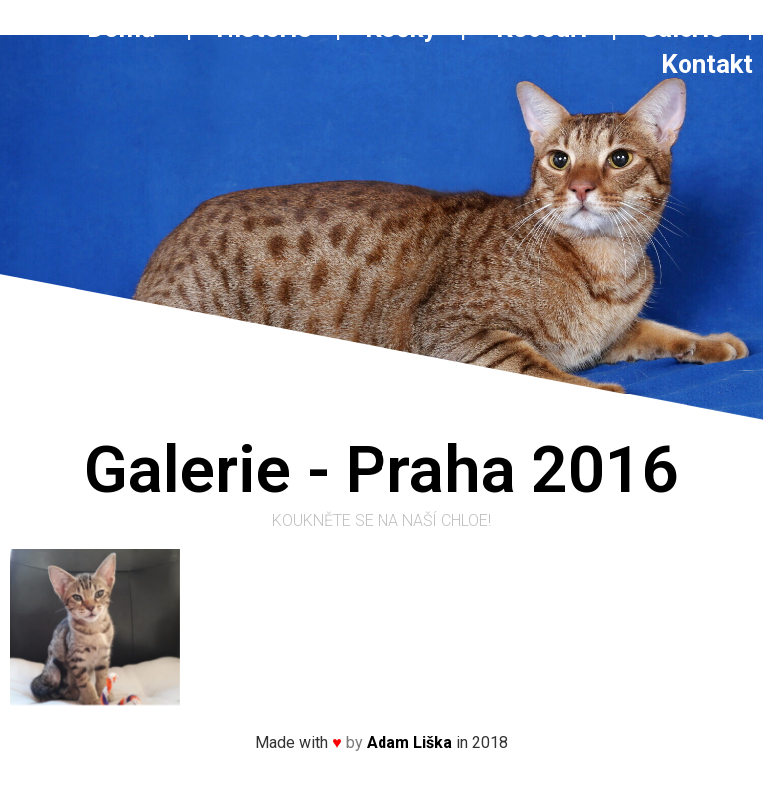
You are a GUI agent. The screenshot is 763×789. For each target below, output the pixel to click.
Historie (263, 28)
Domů (133, 28)
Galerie (685, 28)
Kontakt (707, 64)
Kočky (400, 28)
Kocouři (541, 28)
